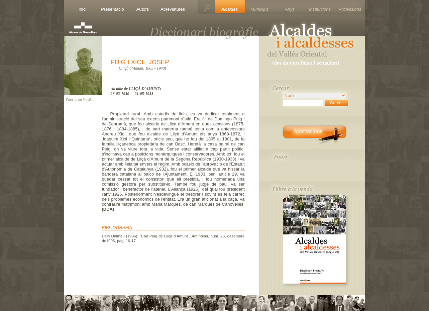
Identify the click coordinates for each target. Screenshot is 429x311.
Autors (142, 9)
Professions (350, 9)
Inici (82, 9)
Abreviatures (172, 9)
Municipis (259, 9)
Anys (290, 9)
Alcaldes (229, 9)
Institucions (320, 9)
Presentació (112, 9)
